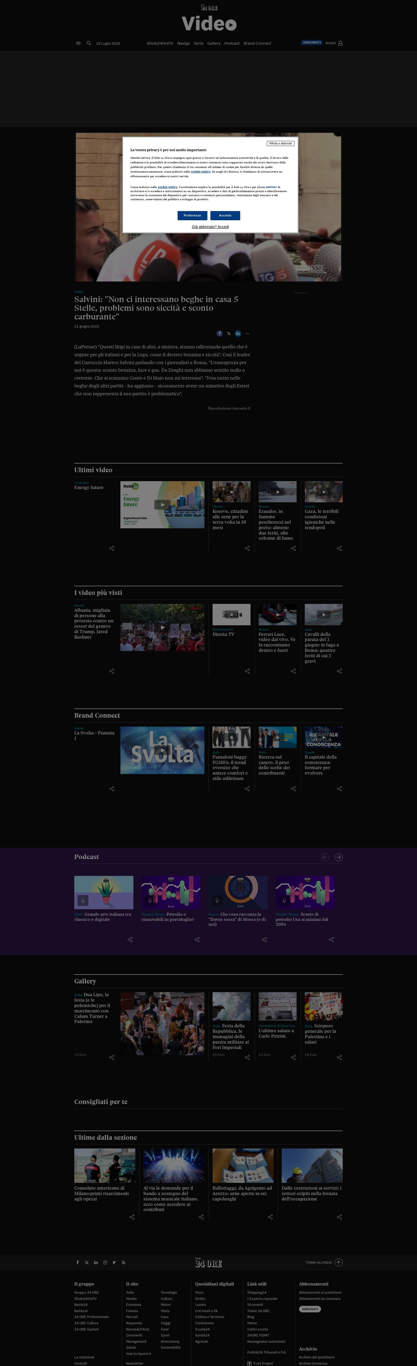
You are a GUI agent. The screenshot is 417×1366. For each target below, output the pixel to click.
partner (271, 187)
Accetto (225, 215)
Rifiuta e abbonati (280, 143)
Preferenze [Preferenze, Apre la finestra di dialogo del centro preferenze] (192, 215)
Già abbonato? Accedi (210, 227)
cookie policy (200, 171)
